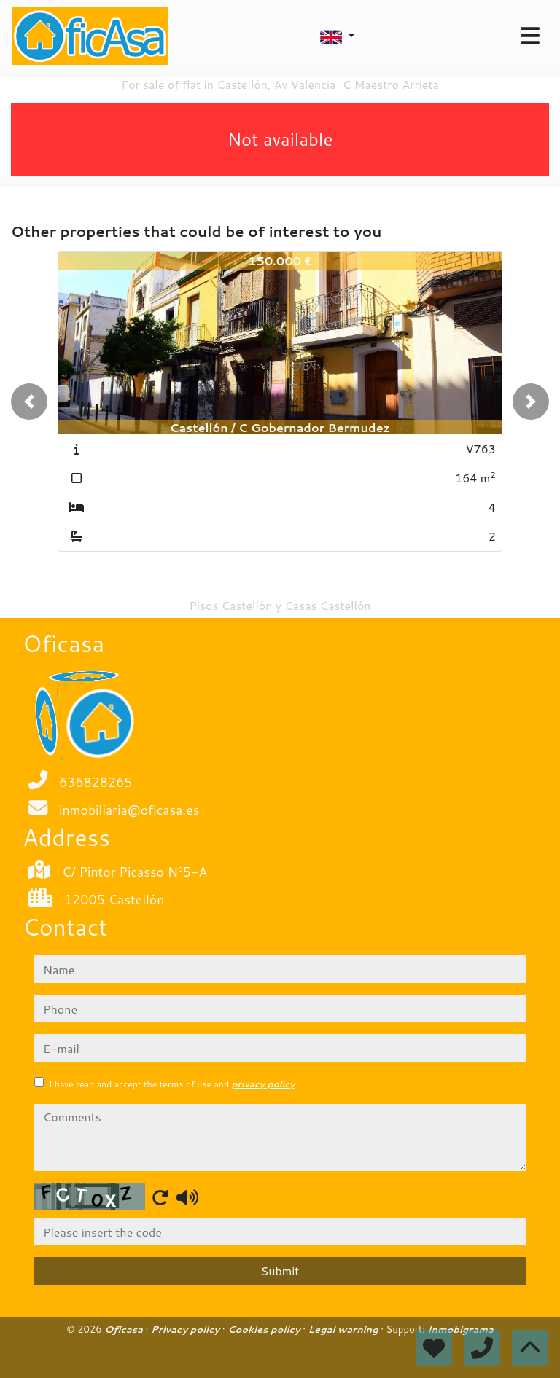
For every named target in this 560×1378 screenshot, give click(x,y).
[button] (29, 401)
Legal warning (344, 1329)
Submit (280, 1270)
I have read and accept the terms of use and (172, 1084)
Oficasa (124, 1329)
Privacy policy (186, 1329)
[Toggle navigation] (530, 36)
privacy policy (263, 1084)
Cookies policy (265, 1329)
